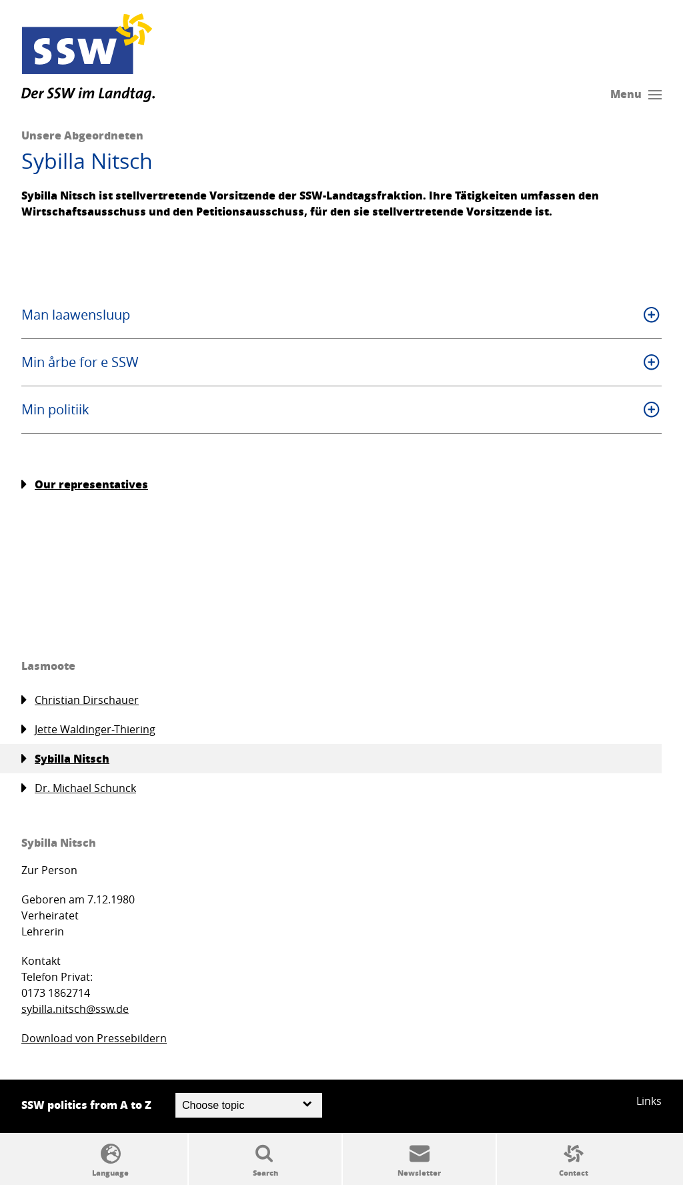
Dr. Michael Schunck (78, 788)
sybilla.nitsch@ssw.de (75, 1009)
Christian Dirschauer (80, 700)
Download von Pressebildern (94, 1038)
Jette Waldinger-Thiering (88, 729)
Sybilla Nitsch (65, 759)
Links (649, 1101)
